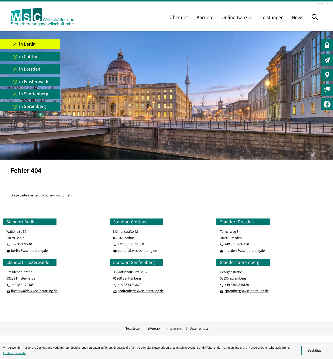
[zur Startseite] (42, 17)
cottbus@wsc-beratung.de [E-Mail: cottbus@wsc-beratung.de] (137, 250)
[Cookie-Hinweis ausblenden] (315, 350)
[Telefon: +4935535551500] (131, 244)
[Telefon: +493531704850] (23, 285)
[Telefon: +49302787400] (23, 244)
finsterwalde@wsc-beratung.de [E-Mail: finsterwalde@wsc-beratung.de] (34, 290)
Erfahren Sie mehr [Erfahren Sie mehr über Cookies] (14, 353)
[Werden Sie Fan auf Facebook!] (327, 104)
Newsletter (133, 328)
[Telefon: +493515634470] (236, 244)
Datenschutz (199, 328)
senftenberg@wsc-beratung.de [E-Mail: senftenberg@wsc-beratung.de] (141, 290)
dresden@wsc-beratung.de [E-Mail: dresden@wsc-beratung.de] (244, 250)
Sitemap (153, 328)
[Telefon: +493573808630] (130, 285)
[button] (327, 45)
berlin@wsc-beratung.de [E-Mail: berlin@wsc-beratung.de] (29, 250)
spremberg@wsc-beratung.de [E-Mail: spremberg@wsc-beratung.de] (246, 290)
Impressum (174, 328)
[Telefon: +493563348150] (236, 285)
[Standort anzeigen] (30, 44)
